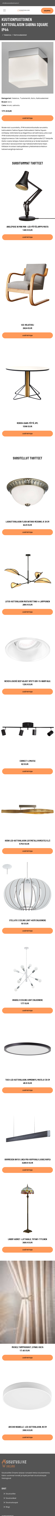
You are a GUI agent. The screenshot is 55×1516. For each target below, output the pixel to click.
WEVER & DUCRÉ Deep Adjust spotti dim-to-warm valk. (27, 681)
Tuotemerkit (25, 98)
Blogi (8, 1507)
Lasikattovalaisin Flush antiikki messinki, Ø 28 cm (27, 521)
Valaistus (7, 35)
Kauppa (47, 11)
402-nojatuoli (27, 324)
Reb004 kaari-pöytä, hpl (27, 423)
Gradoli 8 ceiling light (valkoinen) (27, 1000)
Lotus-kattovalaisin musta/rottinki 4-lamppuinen (27, 601)
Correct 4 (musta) (27, 760)
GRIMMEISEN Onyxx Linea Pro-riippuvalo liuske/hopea (28, 1159)
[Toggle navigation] (4, 10)
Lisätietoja (27, 118)
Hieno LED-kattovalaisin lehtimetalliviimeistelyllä (27, 840)
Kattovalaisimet (20, 35)
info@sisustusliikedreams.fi (10, 3)
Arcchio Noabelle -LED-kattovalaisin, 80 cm (27, 1426)
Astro (33, 98)
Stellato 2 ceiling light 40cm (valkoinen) (27, 920)
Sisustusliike (11, 1493)
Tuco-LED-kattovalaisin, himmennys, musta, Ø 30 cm (27, 1079)
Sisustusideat (11, 1498)
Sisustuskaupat (12, 1502)
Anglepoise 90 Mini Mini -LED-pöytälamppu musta (27, 226)
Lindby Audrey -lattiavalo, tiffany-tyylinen (27, 1239)
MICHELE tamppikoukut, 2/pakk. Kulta (27, 1347)
